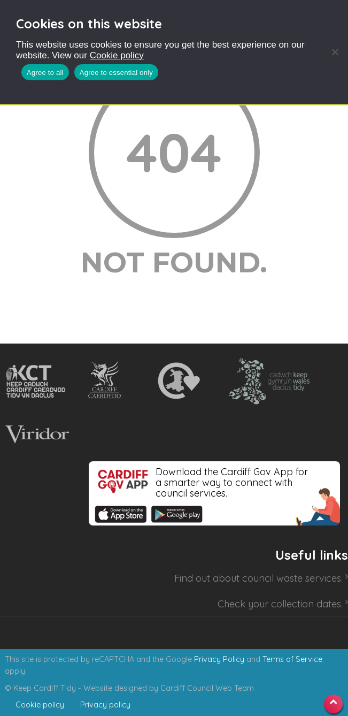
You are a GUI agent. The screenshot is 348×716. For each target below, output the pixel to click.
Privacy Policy (219, 659)
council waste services (291, 578)
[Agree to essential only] (334, 52)
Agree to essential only (116, 72)
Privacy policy (105, 705)
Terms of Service (292, 659)
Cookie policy (117, 55)
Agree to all (45, 72)
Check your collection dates (279, 604)
